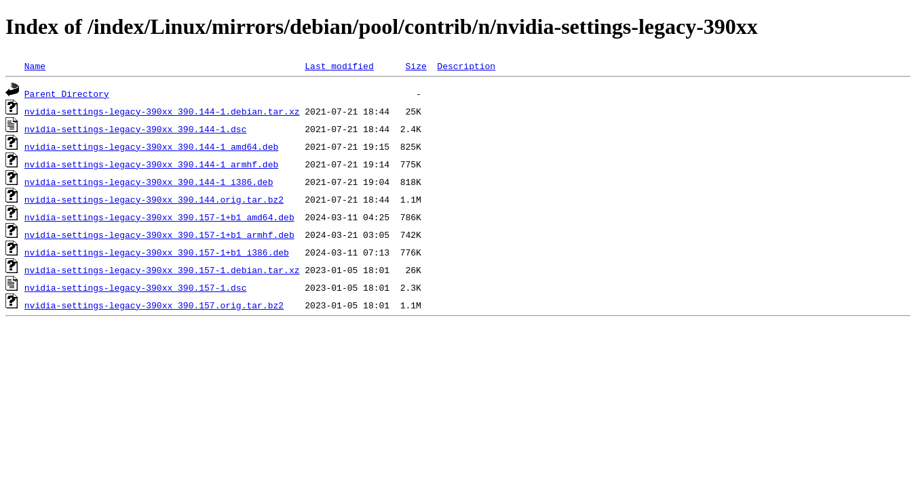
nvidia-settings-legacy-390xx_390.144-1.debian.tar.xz (162, 111)
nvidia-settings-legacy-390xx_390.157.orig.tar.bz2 (154, 305)
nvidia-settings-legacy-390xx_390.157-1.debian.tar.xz (162, 270)
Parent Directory (66, 93)
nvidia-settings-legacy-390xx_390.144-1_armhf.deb (151, 164)
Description (466, 66)
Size (415, 66)
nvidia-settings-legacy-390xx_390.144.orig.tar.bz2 (154, 199)
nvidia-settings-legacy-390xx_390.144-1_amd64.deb (151, 146)
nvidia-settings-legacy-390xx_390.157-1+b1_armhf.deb (159, 234)
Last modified (339, 66)
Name (34, 66)
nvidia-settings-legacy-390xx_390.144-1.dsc (135, 129)
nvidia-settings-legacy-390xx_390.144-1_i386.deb (148, 182)
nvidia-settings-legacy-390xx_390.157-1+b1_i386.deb (156, 252)
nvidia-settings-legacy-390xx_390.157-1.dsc (135, 287)
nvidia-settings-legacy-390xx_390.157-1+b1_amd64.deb (159, 217)
